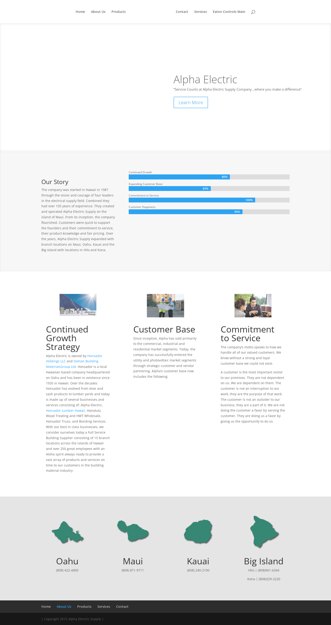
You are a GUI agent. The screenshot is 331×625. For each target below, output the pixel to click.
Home (80, 12)
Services (200, 12)
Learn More (191, 111)
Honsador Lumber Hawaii (65, 410)
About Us (98, 12)
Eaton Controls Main (229, 12)
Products (118, 12)
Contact (182, 12)
